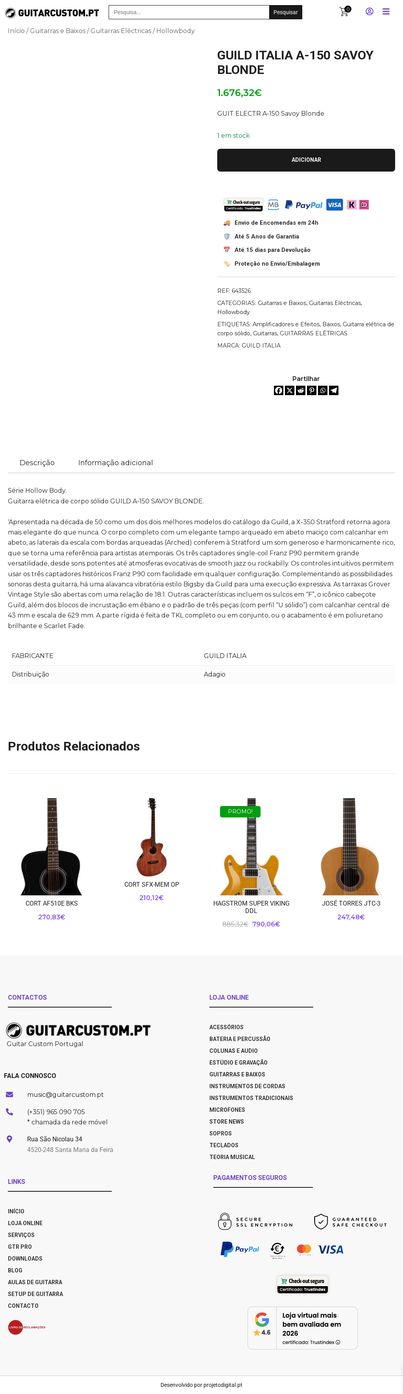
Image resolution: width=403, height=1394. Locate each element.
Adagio (215, 674)
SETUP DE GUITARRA (35, 1294)
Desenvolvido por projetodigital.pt (201, 1385)
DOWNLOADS (25, 1258)
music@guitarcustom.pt (65, 1094)
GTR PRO (20, 1247)
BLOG (15, 1270)
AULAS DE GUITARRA (35, 1282)
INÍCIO (16, 1211)
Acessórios (226, 1027)
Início (16, 31)
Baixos (331, 324)
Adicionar (306, 160)
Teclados (223, 1145)
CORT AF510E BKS (52, 903)
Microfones (227, 1110)
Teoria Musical (232, 1157)
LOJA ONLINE (25, 1223)
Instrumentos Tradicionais (251, 1098)
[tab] (37, 463)
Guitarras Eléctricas (121, 31)
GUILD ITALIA (261, 345)
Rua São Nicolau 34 (54, 1139)
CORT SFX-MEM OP (151, 884)
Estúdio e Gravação (238, 1062)
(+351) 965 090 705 (56, 1112)
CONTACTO (23, 1306)
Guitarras (265, 333)
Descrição (37, 463)
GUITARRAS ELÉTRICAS (314, 333)
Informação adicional (115, 463)
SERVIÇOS (21, 1235)
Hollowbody (175, 31)
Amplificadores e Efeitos (286, 324)
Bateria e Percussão (239, 1039)
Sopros (220, 1133)
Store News (226, 1122)
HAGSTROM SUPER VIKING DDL (251, 907)
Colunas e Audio (233, 1051)
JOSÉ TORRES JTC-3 (351, 903)
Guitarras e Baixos (57, 31)
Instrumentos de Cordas (247, 1086)
